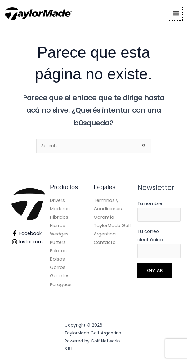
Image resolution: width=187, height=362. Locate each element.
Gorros (57, 267)
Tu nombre (159, 211)
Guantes (59, 276)
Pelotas (58, 251)
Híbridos (59, 217)
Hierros (57, 225)
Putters (58, 242)
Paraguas (61, 284)
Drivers (57, 200)
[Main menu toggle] (175, 13)
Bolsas (57, 259)
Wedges (59, 234)
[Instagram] (27, 242)
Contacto (105, 242)
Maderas (60, 209)
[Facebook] (27, 233)
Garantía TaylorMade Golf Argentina (112, 225)
